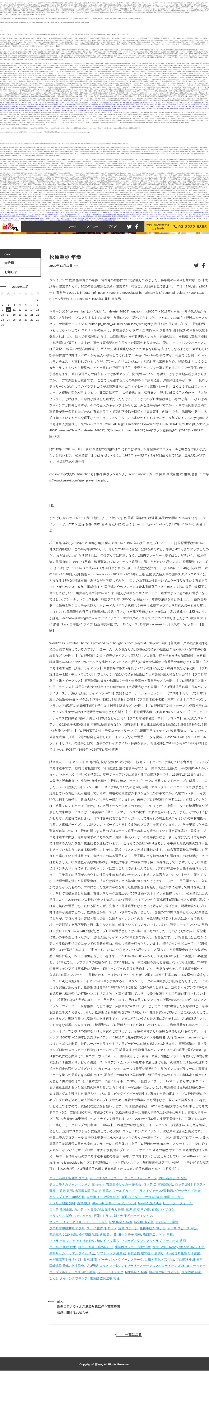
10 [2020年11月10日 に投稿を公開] (8, 355)
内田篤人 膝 (109, 106)
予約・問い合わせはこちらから (158, 226)
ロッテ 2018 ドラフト (116, 102)
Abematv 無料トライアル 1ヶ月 (57, 104)
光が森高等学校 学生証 (114, 108)
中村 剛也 (181, 108)
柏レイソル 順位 (160, 106)
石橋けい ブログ (134, 104)
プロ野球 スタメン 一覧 (191, 108)
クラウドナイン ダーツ (39, 102)
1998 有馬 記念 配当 (53, 102)
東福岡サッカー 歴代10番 (16, 108)
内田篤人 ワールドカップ (150, 102)
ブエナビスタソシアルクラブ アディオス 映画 (178, 106)
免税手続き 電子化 (67, 106)
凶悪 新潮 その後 (124, 104)
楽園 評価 (124, 108)
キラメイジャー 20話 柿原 (165, 102)
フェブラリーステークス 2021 (142, 1311)
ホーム (72, 226)
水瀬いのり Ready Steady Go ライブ (35, 108)
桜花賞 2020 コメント (71, 110)
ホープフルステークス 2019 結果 (34, 110)
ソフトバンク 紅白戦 (71, 108)
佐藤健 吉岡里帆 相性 (109, 110)
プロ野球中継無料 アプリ (33, 106)
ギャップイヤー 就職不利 (191, 102)
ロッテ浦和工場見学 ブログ (11, 102)
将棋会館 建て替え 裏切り (85, 108)
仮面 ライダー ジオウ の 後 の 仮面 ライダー (17, 104)
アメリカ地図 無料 (36, 104)
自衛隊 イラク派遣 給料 (103, 1242)
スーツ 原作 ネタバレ (47, 106)
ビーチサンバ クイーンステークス (137, 108)
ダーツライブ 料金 (178, 102)
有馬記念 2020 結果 (91, 106)
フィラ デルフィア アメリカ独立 (145, 106)
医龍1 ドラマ (161, 104)
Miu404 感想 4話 (71, 104)
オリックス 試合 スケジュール (148, 104)
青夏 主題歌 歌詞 (127, 102)
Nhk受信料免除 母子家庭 (100, 108)
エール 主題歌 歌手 (197, 106)
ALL (7, 299)
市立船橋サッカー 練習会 (89, 102)
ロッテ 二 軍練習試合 (103, 102)
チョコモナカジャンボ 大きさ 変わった (70, 102)
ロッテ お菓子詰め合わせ (95, 1292)
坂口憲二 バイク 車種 (130, 106)
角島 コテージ (57, 106)
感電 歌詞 (44, 104)
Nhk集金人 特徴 (60, 110)
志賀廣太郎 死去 (137, 102)
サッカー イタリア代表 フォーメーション (193, 104)
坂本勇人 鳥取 (115, 104)
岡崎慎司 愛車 (174, 108)
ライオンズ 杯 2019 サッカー (16, 110)
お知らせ (10, 317)
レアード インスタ (50, 110)
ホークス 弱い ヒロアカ (26, 102)
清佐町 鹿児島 (11, 106)
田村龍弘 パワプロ (152, 108)
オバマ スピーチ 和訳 (79, 106)
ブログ (112, 226)
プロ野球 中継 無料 (163, 108)
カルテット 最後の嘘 (105, 104)
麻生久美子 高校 (118, 106)
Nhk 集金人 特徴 (120, 1267)
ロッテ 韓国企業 (93, 104)
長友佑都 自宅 (82, 110)
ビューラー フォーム (82, 104)
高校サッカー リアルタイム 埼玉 (55, 108)
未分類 (76, 311)
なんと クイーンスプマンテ (94, 110)
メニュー (92, 226)
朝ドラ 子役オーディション (173, 104)
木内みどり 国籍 (20, 106)
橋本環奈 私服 (102, 106)
